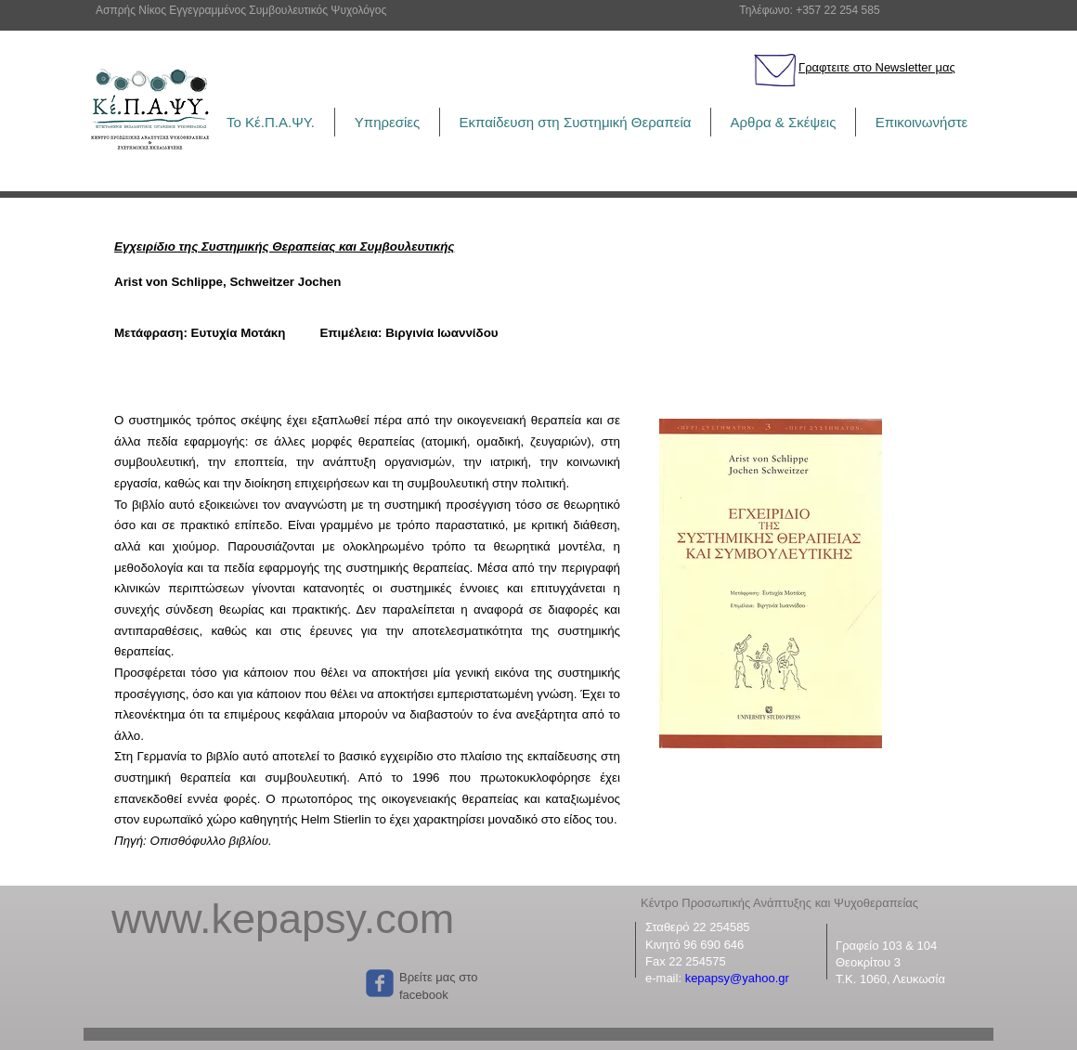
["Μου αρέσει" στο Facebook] (228, 983)
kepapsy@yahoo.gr (737, 978)
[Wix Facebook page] (380, 983)
